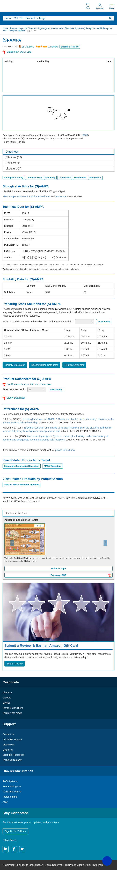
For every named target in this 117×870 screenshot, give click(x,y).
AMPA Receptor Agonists (14, 31)
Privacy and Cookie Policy (77, 865)
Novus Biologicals (12, 786)
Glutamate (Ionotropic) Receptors (80, 28)
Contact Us (8, 734)
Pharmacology (16, 28)
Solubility (50, 177)
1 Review (53, 46)
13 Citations (27, 46)
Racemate (61, 196)
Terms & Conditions (13, 707)
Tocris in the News (12, 713)
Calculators (65, 177)
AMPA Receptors (104, 28)
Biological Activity (13, 177)
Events (6, 702)
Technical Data (34, 177)
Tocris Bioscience (12, 791)
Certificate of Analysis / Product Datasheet (29, 384)
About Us (7, 692)
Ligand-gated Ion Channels (50, 28)
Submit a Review (69, 46)
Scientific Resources (13, 754)
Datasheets (80, 177)
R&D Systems (10, 781)
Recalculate (104, 321)
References (95, 177)
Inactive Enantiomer (39, 196)
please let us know (65, 450)
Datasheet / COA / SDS (19, 51)
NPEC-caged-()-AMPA (15, 196)
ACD (5, 801)
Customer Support (12, 739)
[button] (11, 547)
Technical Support (12, 760)
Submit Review (15, 663)
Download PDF (81, 575)
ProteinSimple (10, 796)
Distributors (9, 744)
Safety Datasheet (16, 397)
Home (5, 28)
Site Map (98, 865)
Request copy (58, 568)
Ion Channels (31, 28)
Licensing (8, 749)
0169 (85, 135)
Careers (7, 697)
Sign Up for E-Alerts (15, 831)
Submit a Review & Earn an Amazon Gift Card (41, 645)
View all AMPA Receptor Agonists (21, 484)
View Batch (56, 389)
